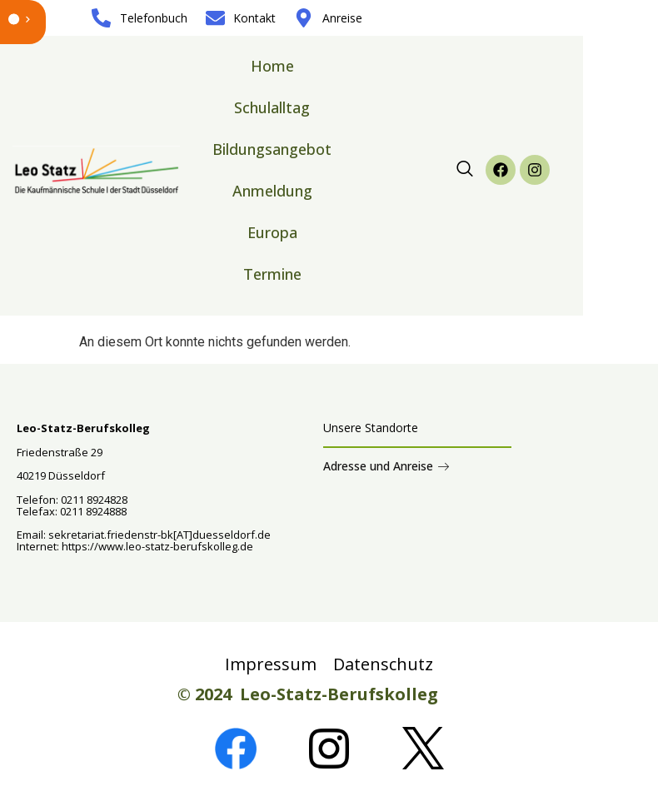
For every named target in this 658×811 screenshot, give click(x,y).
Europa (272, 232)
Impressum (271, 664)
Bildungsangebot (271, 149)
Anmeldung (272, 191)
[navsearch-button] (464, 170)
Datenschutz (383, 664)
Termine (272, 274)
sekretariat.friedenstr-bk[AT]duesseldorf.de (159, 534)
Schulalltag (272, 107)
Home (272, 66)
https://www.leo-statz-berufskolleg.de (156, 546)
